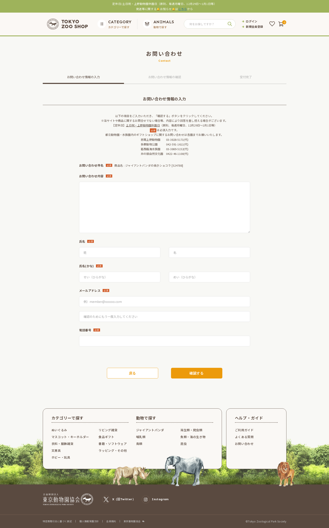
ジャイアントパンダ (150, 430)
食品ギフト (106, 437)
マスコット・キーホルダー (70, 437)
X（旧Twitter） (119, 499)
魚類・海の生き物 (193, 437)
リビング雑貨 (108, 430)
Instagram (155, 499)
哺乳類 (141, 437)
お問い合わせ (244, 443)
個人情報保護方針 (89, 521)
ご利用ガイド (244, 430)
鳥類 (139, 443)
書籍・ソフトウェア (113, 443)
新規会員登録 (254, 26)
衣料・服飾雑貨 (63, 443)
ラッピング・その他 (113, 450)
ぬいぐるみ (59, 430)
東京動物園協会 (132, 521)
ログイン (251, 21)
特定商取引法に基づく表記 (57, 521)
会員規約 (111, 521)
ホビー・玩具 (61, 457)
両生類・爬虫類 (191, 430)
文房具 (56, 450)
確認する (196, 373)
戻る (132, 373)
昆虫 (183, 443)
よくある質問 (244, 437)
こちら (182, 9)
